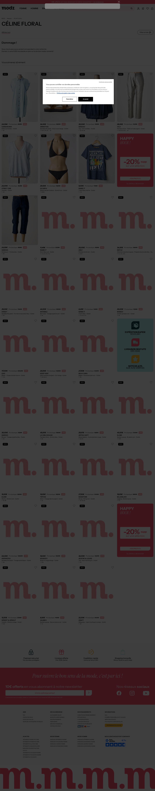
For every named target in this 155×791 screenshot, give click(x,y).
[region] (78, 91)
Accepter (86, 99)
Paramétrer (69, 99)
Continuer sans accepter (105, 82)
